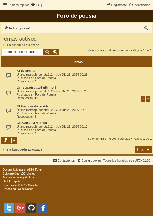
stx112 (48, 74)
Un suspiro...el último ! (36, 87)
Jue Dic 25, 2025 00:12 (71, 126)
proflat (13, 185)
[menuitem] (36, 5)
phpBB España (12, 181)
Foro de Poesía (45, 78)
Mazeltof (33, 185)
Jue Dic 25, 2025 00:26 (71, 74)
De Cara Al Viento (32, 123)
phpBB (28, 169)
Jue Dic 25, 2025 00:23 (71, 91)
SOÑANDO (26, 71)
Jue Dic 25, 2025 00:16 (71, 110)
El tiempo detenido (33, 106)
